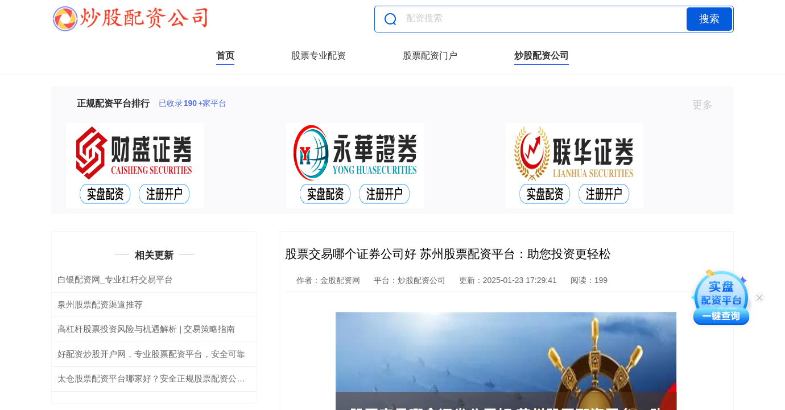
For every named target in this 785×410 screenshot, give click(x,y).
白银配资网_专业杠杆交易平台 (115, 279)
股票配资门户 (430, 55)
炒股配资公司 (541, 55)
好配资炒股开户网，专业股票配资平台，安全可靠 (151, 354)
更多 (707, 104)
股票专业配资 (318, 55)
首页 (225, 55)
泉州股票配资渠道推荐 (100, 304)
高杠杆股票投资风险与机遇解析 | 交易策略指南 (146, 329)
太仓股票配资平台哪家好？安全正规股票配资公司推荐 (159, 378)
